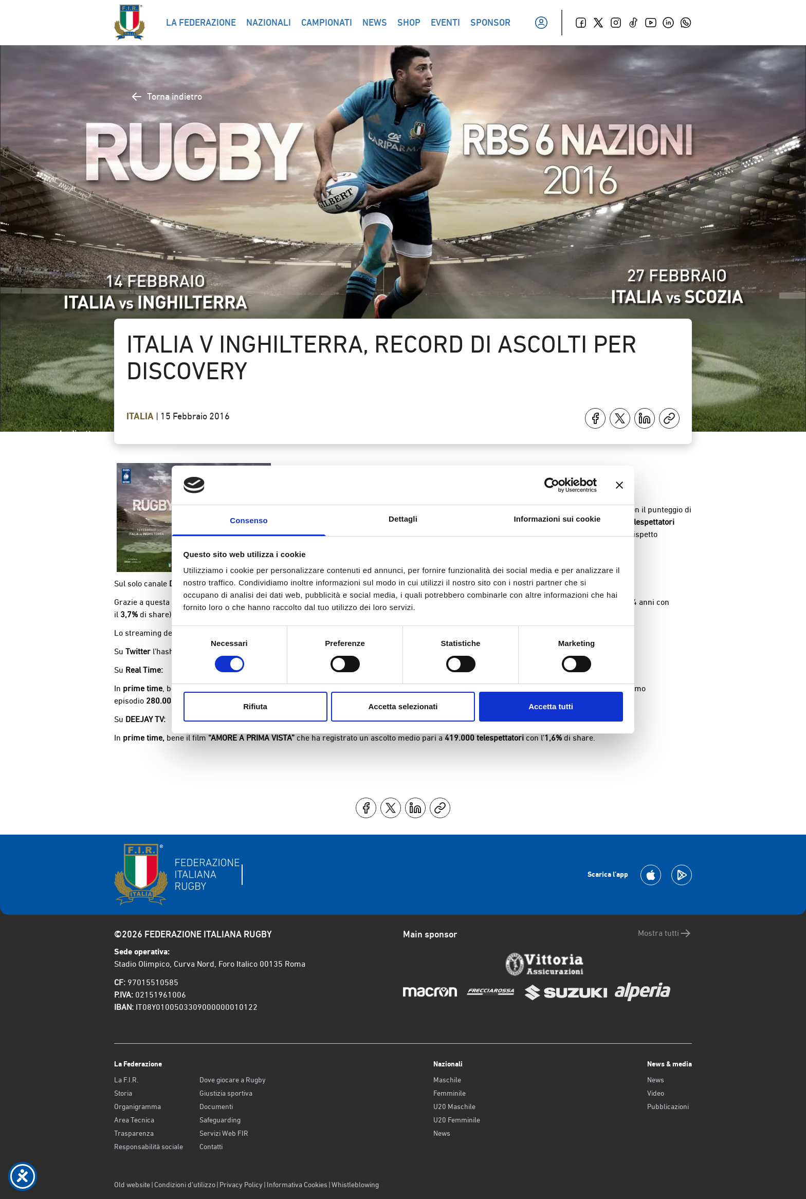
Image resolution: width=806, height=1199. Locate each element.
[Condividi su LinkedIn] (644, 418)
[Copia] (669, 418)
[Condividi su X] (620, 418)
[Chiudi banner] (619, 485)
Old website (132, 1184)
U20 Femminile (456, 1120)
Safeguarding (220, 1120)
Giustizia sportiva (225, 1093)
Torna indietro (166, 96)
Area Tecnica (134, 1120)
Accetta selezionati (402, 706)
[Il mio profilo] (541, 22)
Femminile (449, 1093)
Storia (123, 1093)
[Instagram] (616, 22)
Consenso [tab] (248, 520)
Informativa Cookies (297, 1184)
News (441, 1133)
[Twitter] (598, 22)
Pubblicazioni (668, 1106)
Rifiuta (255, 706)
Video (655, 1093)
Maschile (447, 1080)
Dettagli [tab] (403, 518)
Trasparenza (134, 1133)
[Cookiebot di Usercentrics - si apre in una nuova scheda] (552, 485)
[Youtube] (651, 22)
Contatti (211, 1146)
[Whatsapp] (686, 22)
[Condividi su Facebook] (595, 418)
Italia (141, 416)
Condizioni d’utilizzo (184, 1184)
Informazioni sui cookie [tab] (557, 518)
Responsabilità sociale (148, 1146)
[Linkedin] (668, 22)
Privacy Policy (241, 1184)
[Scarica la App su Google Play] (681, 875)
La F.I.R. (126, 1080)
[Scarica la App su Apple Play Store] (650, 875)
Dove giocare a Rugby (232, 1080)
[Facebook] (581, 22)
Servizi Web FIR (223, 1133)
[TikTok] (633, 22)
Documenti (216, 1106)
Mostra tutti (665, 933)
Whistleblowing (355, 1184)
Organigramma (137, 1106)
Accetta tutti (550, 706)
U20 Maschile (454, 1106)
